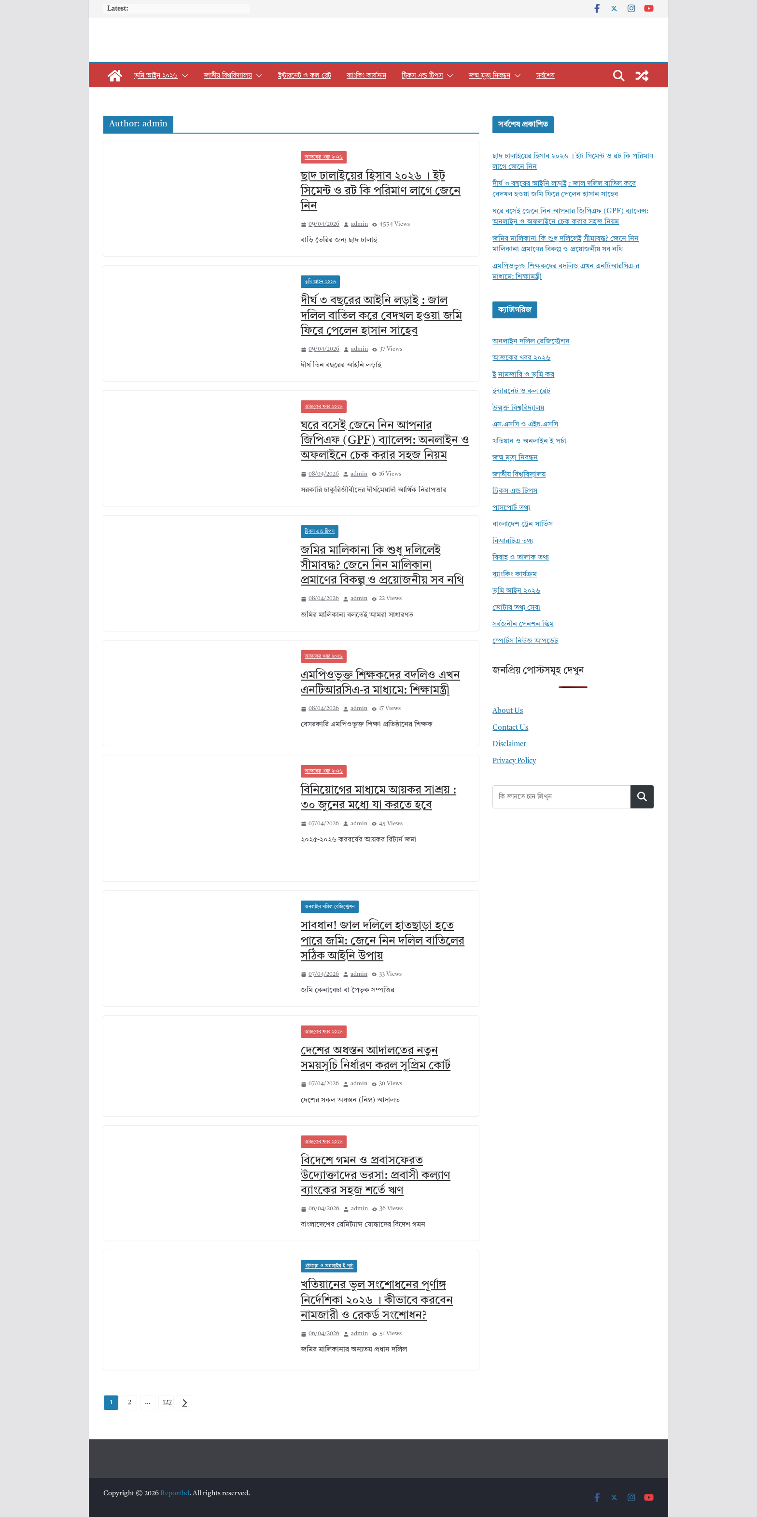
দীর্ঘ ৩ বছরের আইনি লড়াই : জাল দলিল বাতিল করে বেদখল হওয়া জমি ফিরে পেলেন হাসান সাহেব (381, 316)
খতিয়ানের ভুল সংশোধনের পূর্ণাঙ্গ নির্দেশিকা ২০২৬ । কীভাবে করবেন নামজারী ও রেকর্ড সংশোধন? (377, 1300)
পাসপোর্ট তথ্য (511, 508)
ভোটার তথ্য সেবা (516, 608)
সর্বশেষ (545, 75)
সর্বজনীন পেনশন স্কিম (523, 624)
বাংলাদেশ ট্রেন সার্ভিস (522, 524)
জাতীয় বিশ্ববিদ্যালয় (228, 75)
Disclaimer (509, 744)
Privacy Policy (514, 761)
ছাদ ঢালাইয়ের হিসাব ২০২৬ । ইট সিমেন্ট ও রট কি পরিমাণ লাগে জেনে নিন (381, 191)
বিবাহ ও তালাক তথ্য (520, 557)
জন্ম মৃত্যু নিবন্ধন (489, 75)
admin (359, 224)
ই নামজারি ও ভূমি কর (523, 375)
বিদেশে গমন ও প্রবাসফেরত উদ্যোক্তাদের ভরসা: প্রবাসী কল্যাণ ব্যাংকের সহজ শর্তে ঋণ (375, 1176)
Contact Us (510, 728)
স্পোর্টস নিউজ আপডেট (525, 641)
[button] (183, 75)
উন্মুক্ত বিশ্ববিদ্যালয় (518, 408)
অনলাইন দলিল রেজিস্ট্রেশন (330, 906)
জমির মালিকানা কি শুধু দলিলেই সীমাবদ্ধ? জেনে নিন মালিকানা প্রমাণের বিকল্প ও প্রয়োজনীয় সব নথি (382, 566)
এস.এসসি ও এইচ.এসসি (525, 424)
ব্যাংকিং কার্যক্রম (366, 75)
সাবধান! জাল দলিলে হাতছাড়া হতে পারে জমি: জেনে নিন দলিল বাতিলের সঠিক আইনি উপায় (382, 941)
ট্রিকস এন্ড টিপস (422, 75)
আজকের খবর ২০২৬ (324, 157)
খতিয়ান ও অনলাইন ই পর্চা (329, 1266)
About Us (507, 711)
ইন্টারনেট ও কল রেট (304, 75)
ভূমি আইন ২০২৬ (156, 75)
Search (642, 796)
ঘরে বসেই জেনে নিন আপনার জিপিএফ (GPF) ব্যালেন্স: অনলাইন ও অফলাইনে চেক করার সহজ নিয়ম (385, 441)
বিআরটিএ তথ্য (512, 541)
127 (167, 1402)
